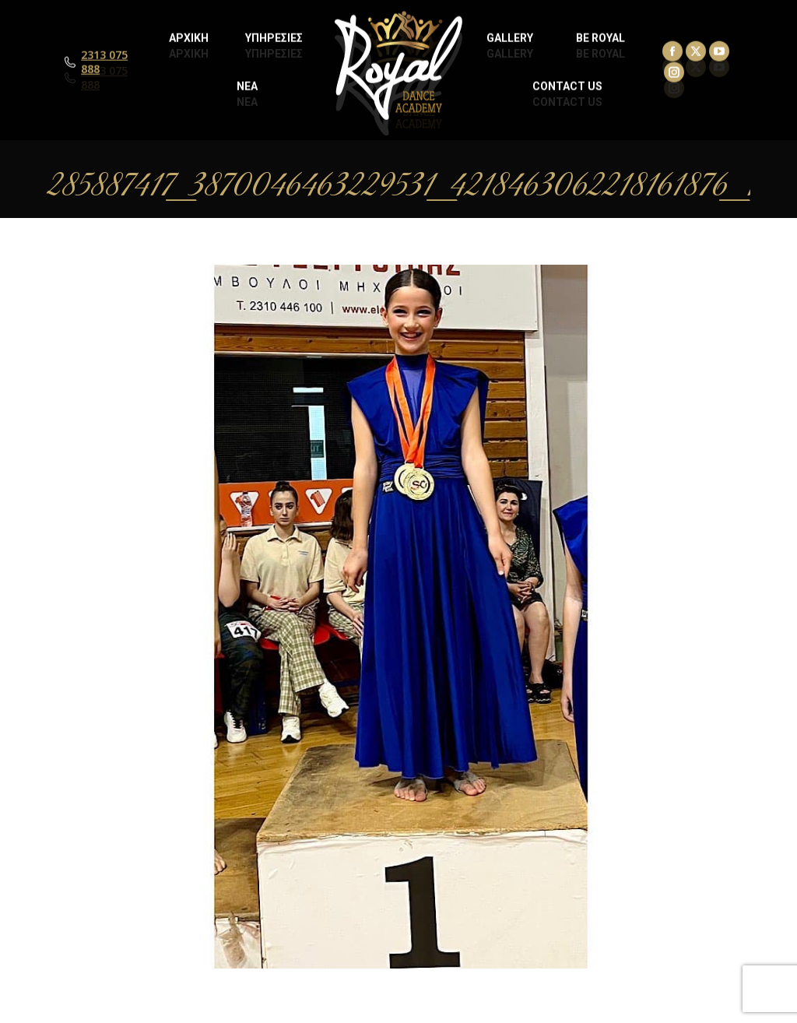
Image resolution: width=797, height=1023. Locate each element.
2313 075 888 (104, 78)
